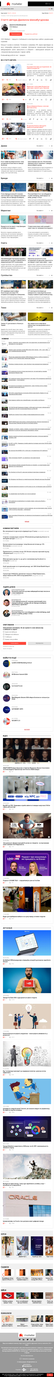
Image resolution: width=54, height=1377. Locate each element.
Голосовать (14, 647)
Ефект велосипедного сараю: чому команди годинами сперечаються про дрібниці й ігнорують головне (22, 1329)
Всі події (27, 734)
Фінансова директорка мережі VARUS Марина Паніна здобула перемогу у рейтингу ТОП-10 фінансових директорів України (29, 362)
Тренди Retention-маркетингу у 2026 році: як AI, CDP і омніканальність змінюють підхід (25, 1151)
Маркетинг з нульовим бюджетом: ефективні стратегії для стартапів (39, 88)
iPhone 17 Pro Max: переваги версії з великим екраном (22, 1283)
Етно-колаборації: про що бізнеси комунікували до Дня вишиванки (22, 1306)
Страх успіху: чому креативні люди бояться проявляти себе (37, 1329)
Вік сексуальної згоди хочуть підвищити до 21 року (20, 535)
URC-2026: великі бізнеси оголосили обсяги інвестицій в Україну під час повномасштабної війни (28, 398)
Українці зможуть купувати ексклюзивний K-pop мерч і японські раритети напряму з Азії (28, 441)
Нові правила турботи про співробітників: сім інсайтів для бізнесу (26, 404)
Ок (50, 1375)
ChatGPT (19, 80)
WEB (23, 80)
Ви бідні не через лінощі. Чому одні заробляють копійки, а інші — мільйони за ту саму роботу (24, 1188)
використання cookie (15, 1375)
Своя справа (22, 142)
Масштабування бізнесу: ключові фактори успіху (38, 109)
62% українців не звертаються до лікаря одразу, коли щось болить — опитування (27, 506)
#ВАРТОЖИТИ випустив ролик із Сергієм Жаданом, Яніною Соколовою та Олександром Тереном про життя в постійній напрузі (29, 426)
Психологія (6, 1317)
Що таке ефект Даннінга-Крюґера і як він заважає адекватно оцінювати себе (8, 1329)
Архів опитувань (7, 653)
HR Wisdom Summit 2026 (20, 678)
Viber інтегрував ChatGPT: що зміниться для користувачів (24, 462)
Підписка (52, 4)
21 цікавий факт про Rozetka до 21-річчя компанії (22, 498)
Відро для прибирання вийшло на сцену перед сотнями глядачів (24, 921)
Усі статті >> (40, 150)
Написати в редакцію (27, 1363)
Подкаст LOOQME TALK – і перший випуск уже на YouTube (21, 885)
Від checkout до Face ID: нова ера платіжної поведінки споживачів (27, 476)
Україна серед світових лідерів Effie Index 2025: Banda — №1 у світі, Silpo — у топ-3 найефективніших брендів (29, 354)
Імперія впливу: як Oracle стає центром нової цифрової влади (23, 1225)
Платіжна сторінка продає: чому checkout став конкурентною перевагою (28, 368)
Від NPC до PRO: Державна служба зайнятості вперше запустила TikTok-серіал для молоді (30, 448)
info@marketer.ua (32, 1366)
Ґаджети (5, 1271)
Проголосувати (15, 34)
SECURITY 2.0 (16, 725)
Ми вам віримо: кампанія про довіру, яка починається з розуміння (37, 1306)
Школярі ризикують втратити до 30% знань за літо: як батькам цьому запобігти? (30, 491)
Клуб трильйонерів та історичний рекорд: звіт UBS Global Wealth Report (26, 570)
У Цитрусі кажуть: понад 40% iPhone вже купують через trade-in (37, 1283)
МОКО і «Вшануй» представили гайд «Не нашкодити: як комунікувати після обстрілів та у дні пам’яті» (29, 347)
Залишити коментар (8, 650)
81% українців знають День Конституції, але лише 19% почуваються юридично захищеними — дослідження (30, 383)
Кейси (3, 1294)
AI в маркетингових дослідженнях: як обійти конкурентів (39, 68)
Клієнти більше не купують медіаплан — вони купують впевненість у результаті (25, 1038)
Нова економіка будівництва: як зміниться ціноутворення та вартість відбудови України (30, 520)
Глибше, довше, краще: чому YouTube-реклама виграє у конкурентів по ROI (8, 1306)
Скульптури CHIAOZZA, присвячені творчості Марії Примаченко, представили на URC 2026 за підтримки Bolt (24, 579)
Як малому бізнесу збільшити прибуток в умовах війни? (37, 130)
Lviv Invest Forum (17, 690)
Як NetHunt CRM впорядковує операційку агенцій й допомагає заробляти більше (27, 965)
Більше (27, 526)
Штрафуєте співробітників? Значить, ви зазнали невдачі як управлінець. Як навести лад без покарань (26, 1113)
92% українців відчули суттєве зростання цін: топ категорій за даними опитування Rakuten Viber (28, 376)
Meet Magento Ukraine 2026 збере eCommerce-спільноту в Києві (30, 702)
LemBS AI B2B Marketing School (22, 667)
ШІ (25, 80)
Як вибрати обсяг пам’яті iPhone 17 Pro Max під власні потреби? (8, 1283)
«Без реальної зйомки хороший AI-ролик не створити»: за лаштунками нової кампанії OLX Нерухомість (29, 470)
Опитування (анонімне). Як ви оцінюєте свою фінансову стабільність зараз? (23, 633)
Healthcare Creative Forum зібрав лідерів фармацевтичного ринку (26, 419)
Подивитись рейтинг (31, 34)
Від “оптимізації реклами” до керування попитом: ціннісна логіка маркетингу (24, 1076)
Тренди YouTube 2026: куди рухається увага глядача (20, 1002)
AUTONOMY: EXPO (17, 713)
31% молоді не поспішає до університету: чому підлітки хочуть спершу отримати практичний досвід (28, 390)
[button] (52, 150)
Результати (39, 647)
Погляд (24, 122)
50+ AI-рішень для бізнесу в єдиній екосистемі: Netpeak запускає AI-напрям (29, 483)
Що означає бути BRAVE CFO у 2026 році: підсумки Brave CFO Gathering (28, 455)
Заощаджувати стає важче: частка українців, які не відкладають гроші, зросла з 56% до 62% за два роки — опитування (30, 513)
